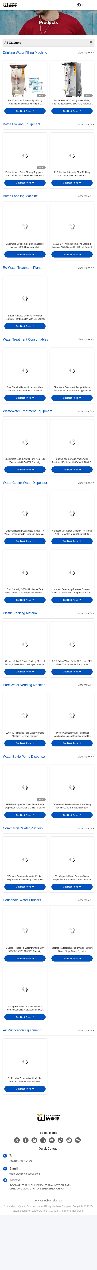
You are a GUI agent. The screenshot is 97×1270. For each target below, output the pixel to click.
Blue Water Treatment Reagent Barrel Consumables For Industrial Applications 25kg (71, 407)
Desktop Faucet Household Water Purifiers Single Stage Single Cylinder (72, 997)
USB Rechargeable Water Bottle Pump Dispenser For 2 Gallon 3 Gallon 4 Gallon (25, 846)
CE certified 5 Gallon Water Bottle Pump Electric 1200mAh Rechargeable (72, 846)
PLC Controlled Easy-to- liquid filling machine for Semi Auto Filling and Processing (25, 106)
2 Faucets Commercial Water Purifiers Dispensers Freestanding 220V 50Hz (25, 922)
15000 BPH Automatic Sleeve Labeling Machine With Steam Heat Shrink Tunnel (72, 257)
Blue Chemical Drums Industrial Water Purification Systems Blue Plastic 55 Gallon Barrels (25, 407)
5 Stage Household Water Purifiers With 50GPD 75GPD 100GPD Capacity (25, 997)
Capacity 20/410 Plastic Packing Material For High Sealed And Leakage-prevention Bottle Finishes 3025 (25, 696)
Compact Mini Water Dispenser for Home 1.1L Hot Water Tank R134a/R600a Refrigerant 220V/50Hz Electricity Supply (72, 558)
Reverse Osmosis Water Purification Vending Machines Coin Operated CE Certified (72, 771)
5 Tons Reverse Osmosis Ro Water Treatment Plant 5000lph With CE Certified (24, 332)
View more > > (86, 52)
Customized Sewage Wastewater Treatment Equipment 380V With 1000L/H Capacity (72, 483)
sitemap (57, 1255)
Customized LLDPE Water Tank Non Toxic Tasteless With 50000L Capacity (25, 483)
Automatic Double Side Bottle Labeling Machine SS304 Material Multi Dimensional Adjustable (25, 257)
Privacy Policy (43, 1255)
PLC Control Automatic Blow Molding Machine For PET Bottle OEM (72, 181)
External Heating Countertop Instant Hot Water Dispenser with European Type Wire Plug (24, 558)
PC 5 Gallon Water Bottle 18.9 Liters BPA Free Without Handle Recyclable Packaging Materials (72, 696)
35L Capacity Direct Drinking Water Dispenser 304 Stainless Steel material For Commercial (72, 922)
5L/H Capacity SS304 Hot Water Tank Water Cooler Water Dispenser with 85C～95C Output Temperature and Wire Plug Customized (25, 620)
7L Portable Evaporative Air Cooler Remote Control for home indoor (25, 1135)
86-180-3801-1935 (21, 1216)
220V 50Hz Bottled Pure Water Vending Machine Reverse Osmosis (25, 771)
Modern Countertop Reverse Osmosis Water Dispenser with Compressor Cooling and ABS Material (71, 620)
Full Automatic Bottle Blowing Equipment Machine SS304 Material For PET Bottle (25, 181)
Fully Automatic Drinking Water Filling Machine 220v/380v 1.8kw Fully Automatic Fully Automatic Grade (72, 106)
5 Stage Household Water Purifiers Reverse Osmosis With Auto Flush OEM (25, 1059)
